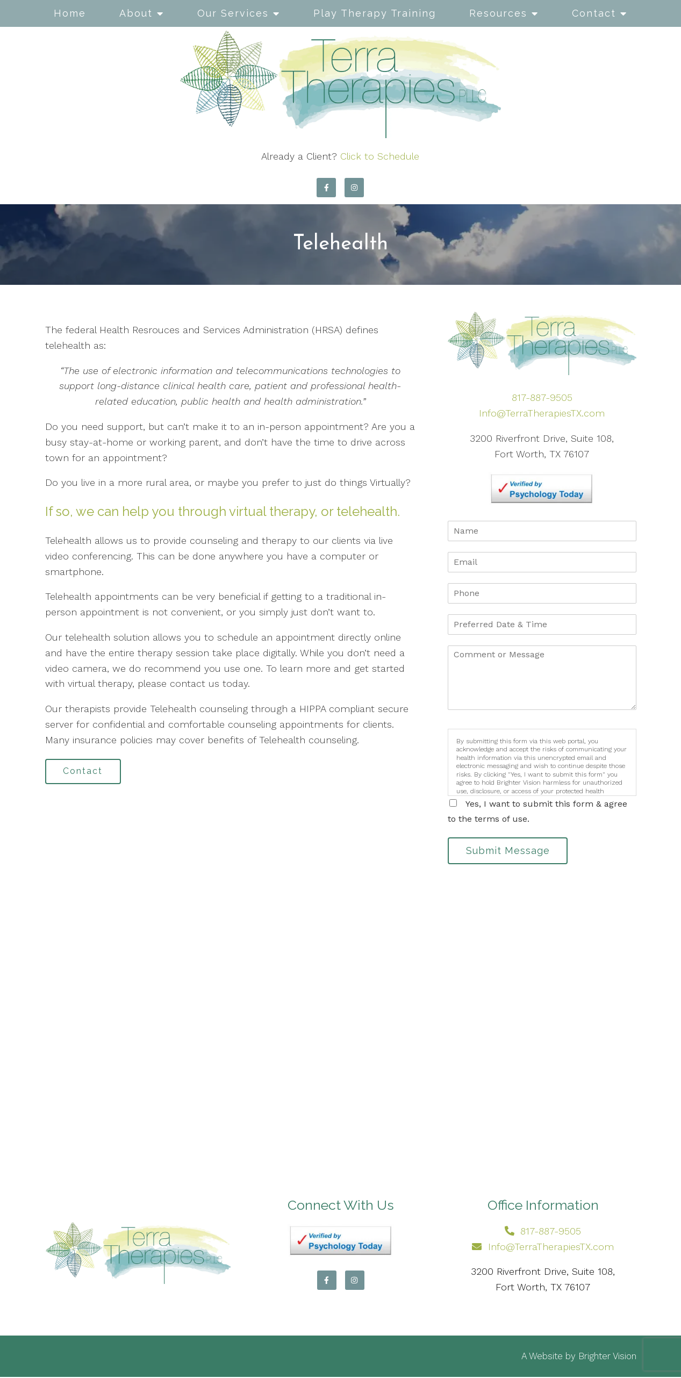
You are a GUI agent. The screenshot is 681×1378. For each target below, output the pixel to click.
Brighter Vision (607, 1357)
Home (70, 13)
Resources (498, 13)
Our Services (233, 13)
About (136, 13)
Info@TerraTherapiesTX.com (542, 413)
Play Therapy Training (374, 13)
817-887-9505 (542, 397)
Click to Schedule (379, 156)
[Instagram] (354, 187)
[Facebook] (326, 187)
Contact (594, 13)
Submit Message (509, 851)
